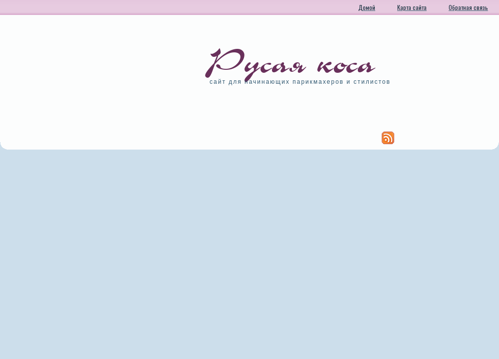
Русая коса (292, 62)
